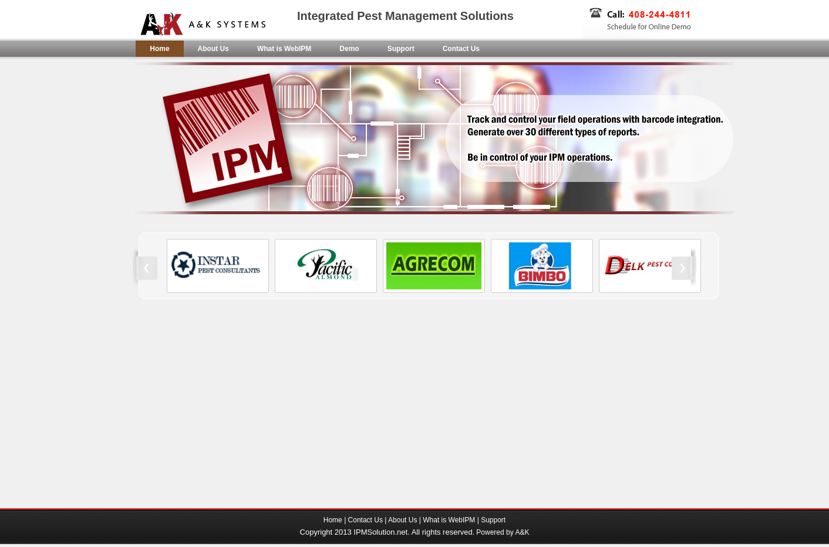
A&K (522, 532)
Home (159, 49)
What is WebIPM (284, 49)
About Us (213, 49)
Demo (349, 49)
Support (400, 49)
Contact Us (461, 49)
